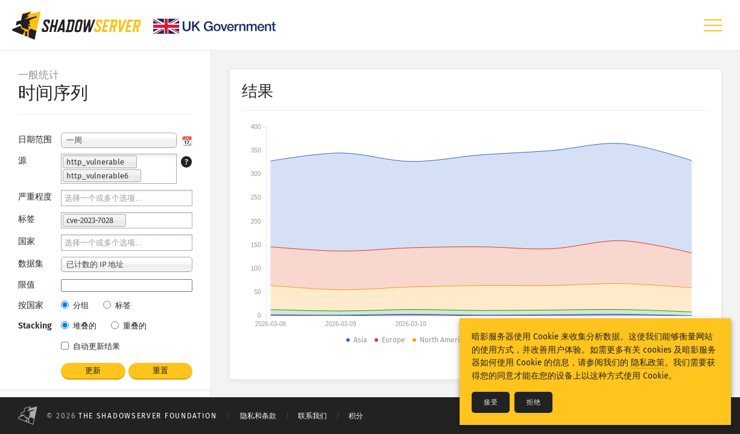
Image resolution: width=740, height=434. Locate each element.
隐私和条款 (258, 416)
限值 (26, 285)
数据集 (30, 264)
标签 (26, 219)
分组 (75, 305)
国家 (26, 241)
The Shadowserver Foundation (147, 416)
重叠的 (129, 325)
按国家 (30, 305)
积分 (356, 416)
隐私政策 (648, 362)
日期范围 (35, 139)
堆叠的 (78, 325)
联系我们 (312, 416)
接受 (491, 402)
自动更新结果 (90, 346)
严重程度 (35, 197)
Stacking (35, 326)
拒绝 (533, 402)
